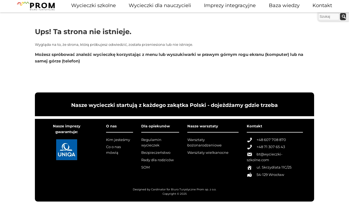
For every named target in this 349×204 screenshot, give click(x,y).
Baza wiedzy (284, 5)
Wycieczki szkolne (93, 5)
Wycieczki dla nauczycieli (160, 5)
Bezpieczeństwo (155, 153)
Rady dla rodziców (157, 160)
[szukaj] (343, 16)
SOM (145, 167)
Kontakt (322, 5)
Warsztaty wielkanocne (207, 153)
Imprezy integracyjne (230, 5)
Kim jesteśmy (118, 140)
